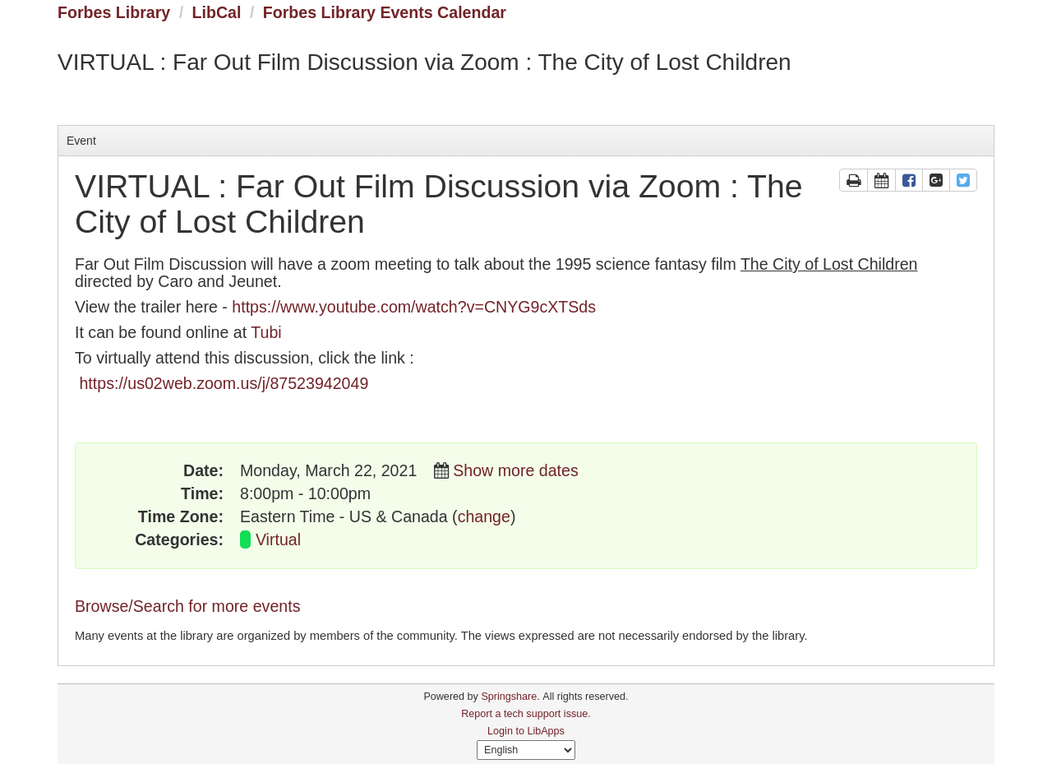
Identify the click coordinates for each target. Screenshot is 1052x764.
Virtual (278, 539)
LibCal (217, 12)
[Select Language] (526, 750)
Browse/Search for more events (187, 606)
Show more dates (515, 470)
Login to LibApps (526, 731)
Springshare (509, 696)
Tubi (266, 332)
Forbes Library (114, 12)
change (484, 516)
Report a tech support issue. (526, 714)
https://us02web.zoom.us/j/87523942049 (223, 383)
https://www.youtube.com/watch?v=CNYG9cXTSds (414, 307)
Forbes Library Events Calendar (384, 12)
